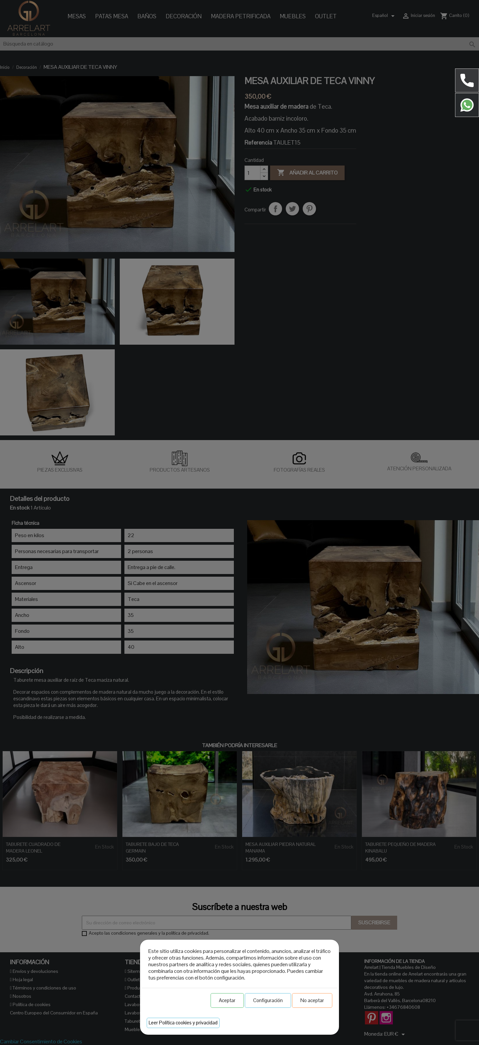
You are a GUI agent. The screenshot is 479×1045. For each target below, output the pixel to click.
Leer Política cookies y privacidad (183, 1022)
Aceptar (227, 1000)
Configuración (268, 1000)
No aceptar (312, 1000)
